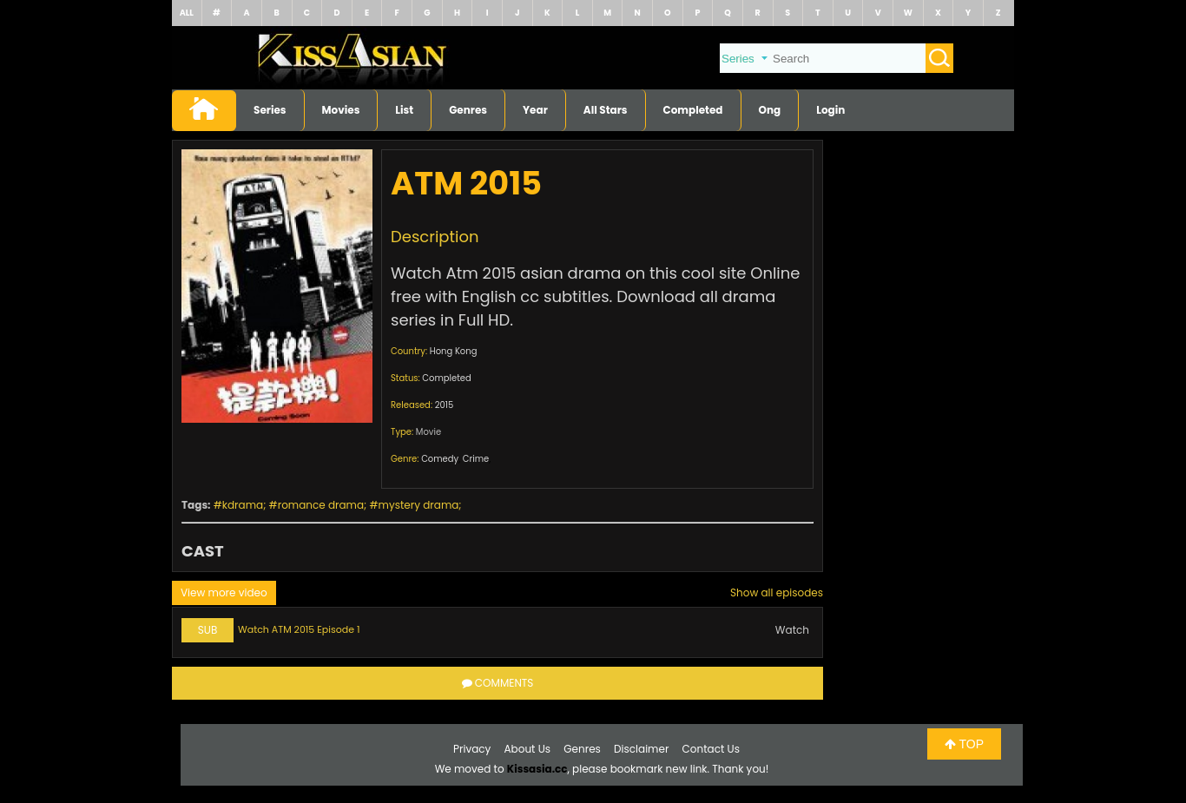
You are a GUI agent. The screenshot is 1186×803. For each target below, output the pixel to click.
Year (535, 109)
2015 (444, 404)
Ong (770, 109)
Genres (468, 109)
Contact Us (711, 748)
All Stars (605, 109)
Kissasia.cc (537, 768)
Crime (476, 458)
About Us (527, 748)
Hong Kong (454, 351)
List (404, 109)
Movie (428, 431)
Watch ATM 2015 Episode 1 (298, 629)
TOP (964, 744)
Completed (693, 109)
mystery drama (419, 504)
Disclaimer (641, 748)
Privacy (472, 748)
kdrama (242, 504)
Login (830, 109)
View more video (224, 592)
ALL (187, 12)
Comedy (439, 458)
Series (270, 109)
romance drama (321, 504)
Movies (341, 109)
